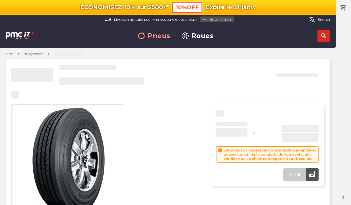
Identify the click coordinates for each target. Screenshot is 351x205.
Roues (198, 36)
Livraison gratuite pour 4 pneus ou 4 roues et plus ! (169, 19)
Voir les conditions (217, 19)
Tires (9, 54)
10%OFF (187, 7)
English (319, 19)
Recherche (323, 35)
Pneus (154, 36)
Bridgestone (33, 54)
